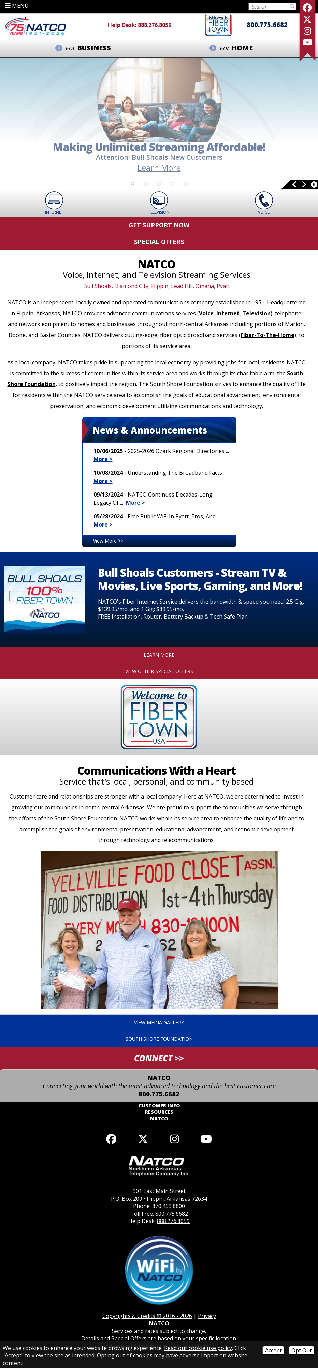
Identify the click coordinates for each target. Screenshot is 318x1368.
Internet (228, 313)
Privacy (207, 1316)
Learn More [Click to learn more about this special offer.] (159, 655)
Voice (206, 313)
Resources (159, 1112)
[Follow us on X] (307, 19)
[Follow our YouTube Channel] (307, 42)
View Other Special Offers (159, 671)
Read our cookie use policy (198, 1348)
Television (256, 313)
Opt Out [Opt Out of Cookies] (301, 1350)
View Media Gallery (159, 1022)
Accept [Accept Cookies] (273, 1350)
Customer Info (159, 1105)
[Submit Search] (292, 6)
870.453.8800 (168, 1206)
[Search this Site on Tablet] (268, 6)
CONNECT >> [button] (159, 1058)
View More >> (108, 540)
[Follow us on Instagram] (307, 31)
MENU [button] (17, 6)
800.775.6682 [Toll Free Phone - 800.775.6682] (267, 24)
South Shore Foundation (159, 1039)
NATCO (159, 1118)
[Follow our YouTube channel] (206, 1139)
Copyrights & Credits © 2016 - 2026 (147, 1316)
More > (103, 459)
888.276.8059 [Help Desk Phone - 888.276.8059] (154, 25)
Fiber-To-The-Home (267, 335)
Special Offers (159, 242)
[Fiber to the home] (218, 24)
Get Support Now (159, 225)
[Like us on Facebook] (307, 8)
